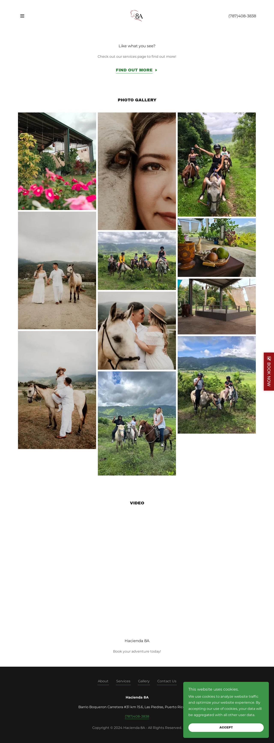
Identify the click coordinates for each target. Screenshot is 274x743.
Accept (226, 727)
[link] (137, 15)
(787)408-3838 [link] (242, 16)
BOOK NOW (269, 374)
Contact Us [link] (166, 681)
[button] (22, 16)
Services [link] (123, 681)
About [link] (103, 681)
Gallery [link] (144, 681)
